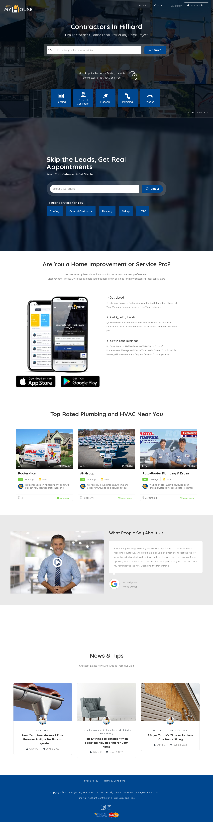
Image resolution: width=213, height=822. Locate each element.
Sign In (178, 5)
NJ (22, 497)
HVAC (45, 479)
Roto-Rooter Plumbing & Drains (166, 473)
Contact (158, 5)
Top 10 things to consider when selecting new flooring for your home (106, 742)
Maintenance (43, 730)
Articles (143, 5)
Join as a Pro (196, 5)
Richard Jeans (130, 582)
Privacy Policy (90, 780)
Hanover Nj (88, 497)
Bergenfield (151, 497)
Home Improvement (93, 730)
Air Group (87, 473)
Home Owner (130, 586)
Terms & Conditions (114, 780)
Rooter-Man (27, 473)
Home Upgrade (113, 730)
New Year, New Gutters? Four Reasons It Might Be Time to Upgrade (42, 739)
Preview (65, 466)
